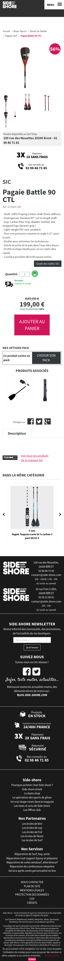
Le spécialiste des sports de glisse (32, 797)
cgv (32, 899)
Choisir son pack (46, 357)
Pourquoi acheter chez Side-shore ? (32, 785)
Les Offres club (32, 810)
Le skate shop (32, 793)
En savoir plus (52, 955)
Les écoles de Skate (32, 836)
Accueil (6, 31)
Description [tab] (17, 433)
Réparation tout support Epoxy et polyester (32, 858)
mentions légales (32, 890)
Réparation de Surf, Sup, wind (32, 854)
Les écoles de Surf (32, 840)
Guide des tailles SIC (47, 263)
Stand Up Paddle (38, 31)
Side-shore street (32, 789)
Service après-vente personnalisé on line (32, 871)
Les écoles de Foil (32, 832)
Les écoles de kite (32, 824)
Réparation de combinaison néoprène (32, 866)
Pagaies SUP (11, 35)
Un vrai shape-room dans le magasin (32, 802)
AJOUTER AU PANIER (32, 324)
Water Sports (20, 31)
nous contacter (32, 882)
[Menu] (54, 4)
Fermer (32, 959)
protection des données (32, 894)
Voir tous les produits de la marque (34, 458)
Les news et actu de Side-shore (32, 806)
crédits (32, 903)
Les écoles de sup (32, 828)
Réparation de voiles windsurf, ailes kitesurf (32, 862)
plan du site (32, 886)
